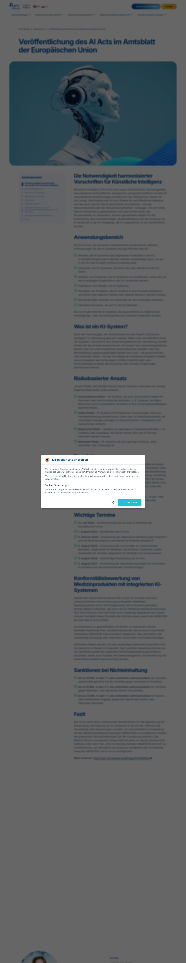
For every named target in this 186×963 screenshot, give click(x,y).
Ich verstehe (130, 502)
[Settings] (113, 502)
